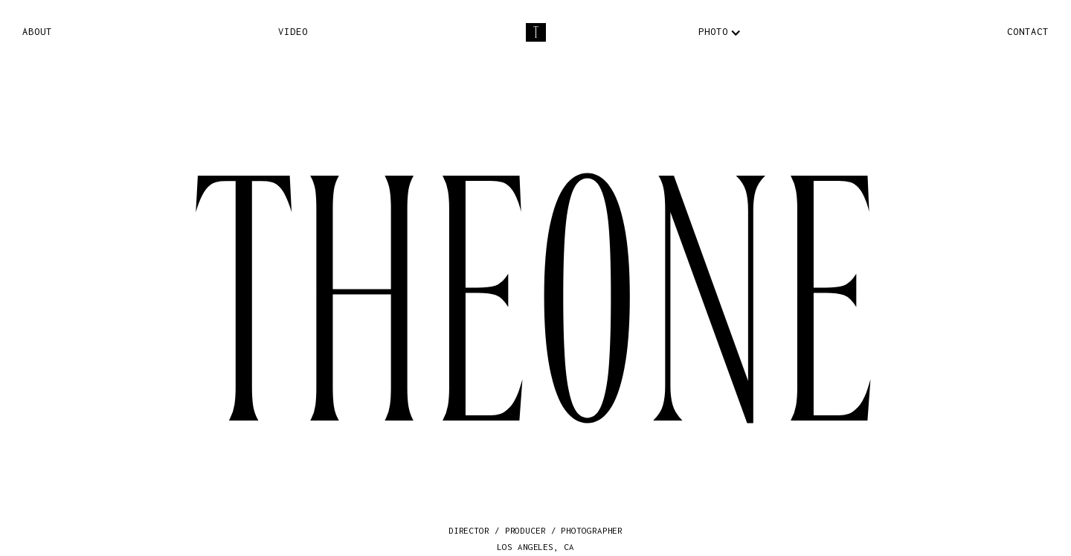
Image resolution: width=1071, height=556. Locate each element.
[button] (712, 32)
